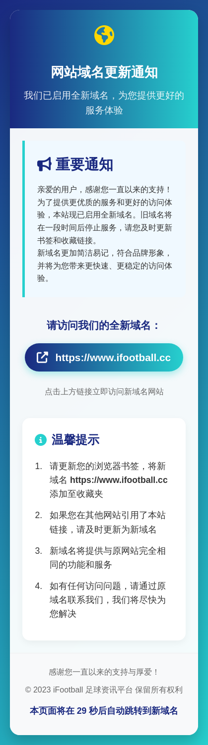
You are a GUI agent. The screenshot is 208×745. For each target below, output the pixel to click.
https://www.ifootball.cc (104, 358)
